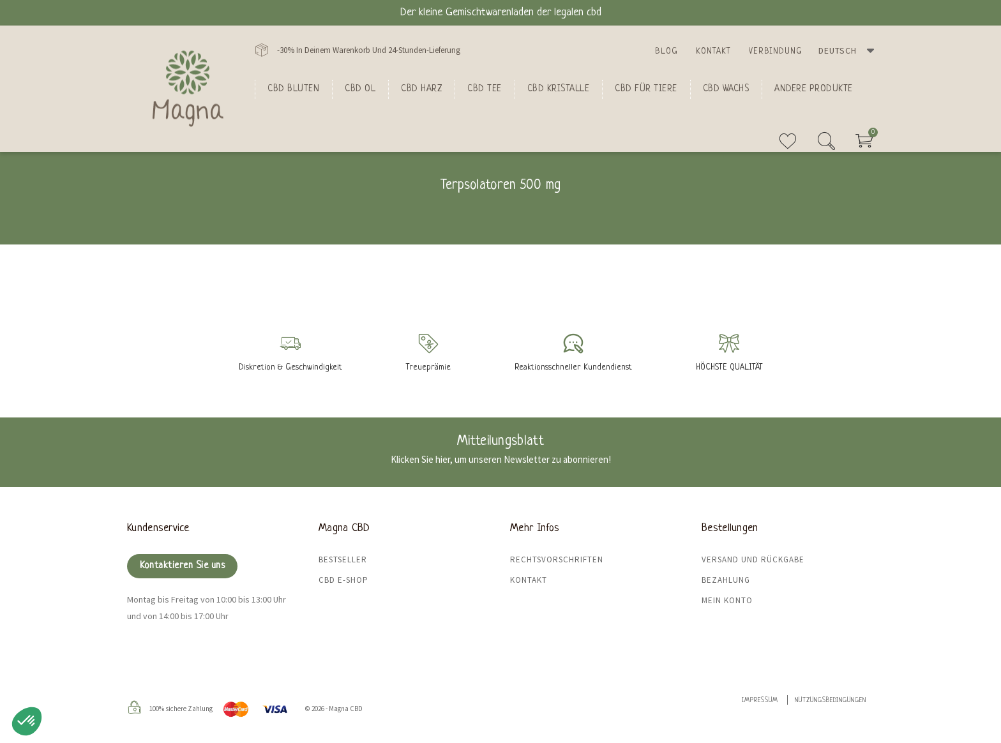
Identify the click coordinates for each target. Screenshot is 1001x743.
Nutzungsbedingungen (830, 700)
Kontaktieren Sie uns (182, 565)
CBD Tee (484, 89)
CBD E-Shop (343, 579)
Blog (666, 51)
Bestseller (343, 559)
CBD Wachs (726, 89)
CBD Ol (360, 89)
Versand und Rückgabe (753, 559)
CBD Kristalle (558, 89)
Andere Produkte (813, 89)
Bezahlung (726, 579)
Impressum (760, 700)
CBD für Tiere (646, 89)
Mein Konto (727, 600)
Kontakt (713, 51)
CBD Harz (421, 89)
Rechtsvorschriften (556, 559)
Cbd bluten (293, 89)
